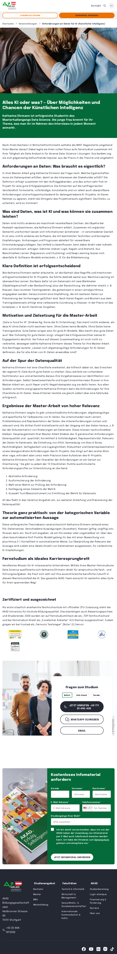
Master (37, 894)
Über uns (95, 913)
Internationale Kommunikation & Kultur (71, 914)
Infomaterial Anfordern (87, 15)
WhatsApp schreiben (82, 719)
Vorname (77, 788)
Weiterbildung (40, 904)
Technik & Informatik (73, 889)
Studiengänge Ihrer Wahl (65, 815)
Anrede (55, 788)
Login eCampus (98, 894)
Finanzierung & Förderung (98, 901)
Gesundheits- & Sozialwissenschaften (74, 904)
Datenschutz (101, 839)
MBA (35, 899)
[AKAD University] (12, 887)
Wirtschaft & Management (69, 896)
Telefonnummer (91, 802)
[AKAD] (9, 6)
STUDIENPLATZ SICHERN (30, 15)
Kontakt (96, 5)
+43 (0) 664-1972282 (11, 930)
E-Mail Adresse (60, 802)
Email (82, 730)
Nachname (99, 788)
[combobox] (87, 807)
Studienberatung (99, 889)
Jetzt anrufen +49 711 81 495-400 (81, 706)
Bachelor (38, 889)
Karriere (94, 907)
